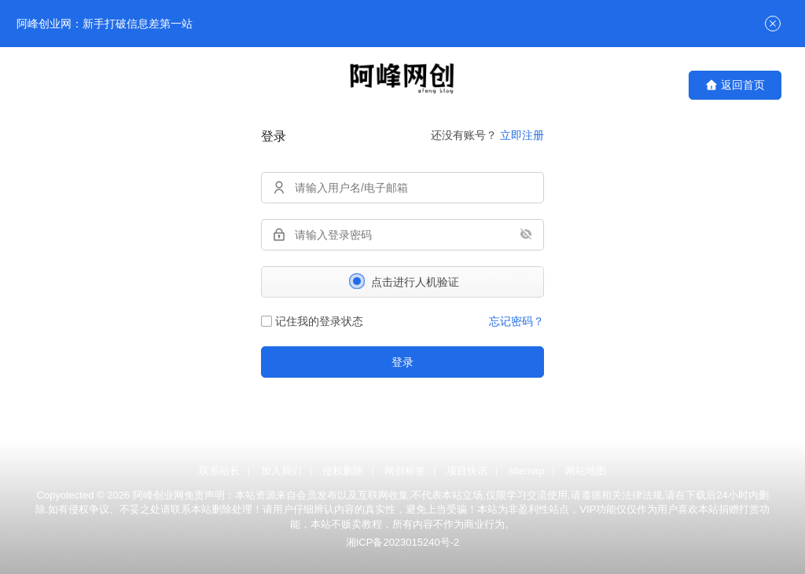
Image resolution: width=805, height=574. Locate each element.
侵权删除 (342, 471)
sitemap (527, 471)
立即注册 (522, 135)
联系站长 (219, 471)
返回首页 (735, 85)
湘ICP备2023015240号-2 (403, 542)
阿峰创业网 (158, 495)
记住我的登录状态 (312, 321)
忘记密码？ (516, 321)
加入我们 (281, 471)
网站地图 (585, 471)
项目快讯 (467, 471)
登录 (402, 362)
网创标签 (404, 471)
